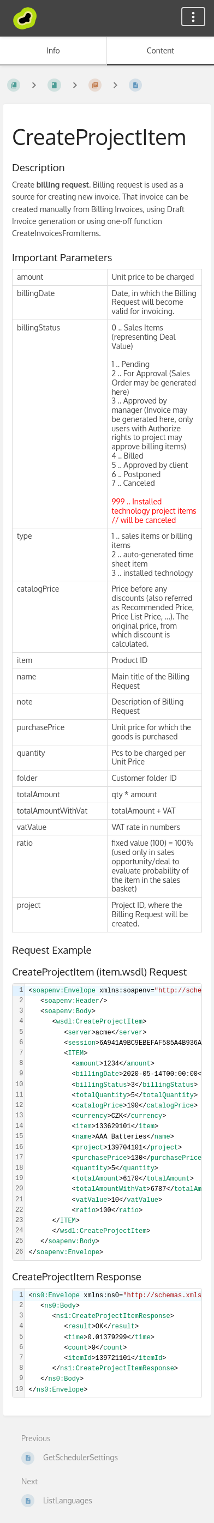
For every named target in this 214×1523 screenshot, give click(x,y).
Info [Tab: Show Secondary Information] (53, 50)
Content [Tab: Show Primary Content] (160, 50)
